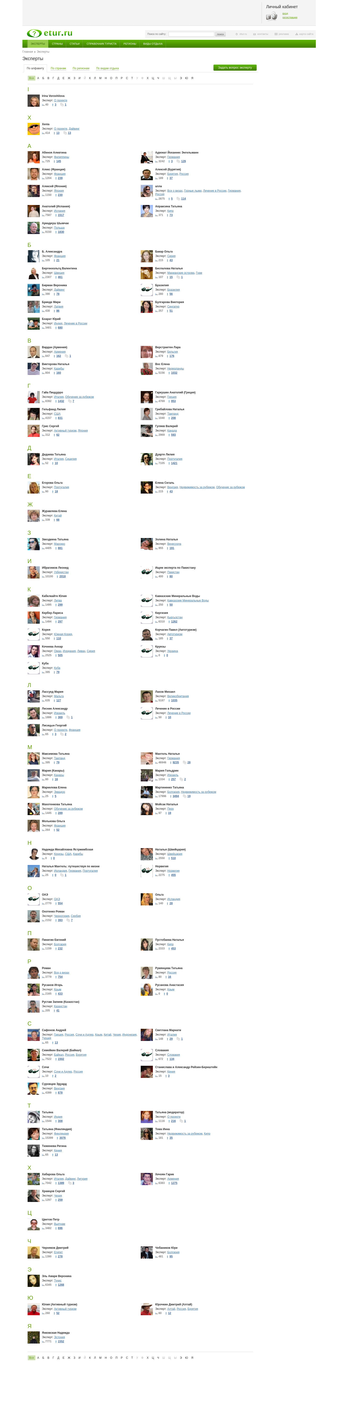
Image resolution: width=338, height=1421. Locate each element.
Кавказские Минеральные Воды (177, 596)
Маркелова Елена (54, 787)
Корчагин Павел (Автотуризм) (176, 629)
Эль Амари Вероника (57, 1276)
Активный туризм (65, 430)
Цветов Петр (51, 1219)
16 (56, 779)
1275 (174, 1183)
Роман (46, 968)
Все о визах (175, 190)
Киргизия (161, 613)
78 (57, 294)
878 (60, 1092)
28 (189, 762)
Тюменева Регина (54, 1146)
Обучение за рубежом (79, 397)
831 (60, 418)
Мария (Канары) (53, 770)
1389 (61, 1183)
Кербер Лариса (52, 613)
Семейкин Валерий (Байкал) (61, 1050)
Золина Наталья (166, 539)
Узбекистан (61, 572)
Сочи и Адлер (84, 1034)
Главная (27, 51)
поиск (220, 34)
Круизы (160, 646)
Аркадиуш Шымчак (55, 223)
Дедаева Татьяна (54, 454)
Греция (171, 397)
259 (60, 1199)
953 (173, 401)
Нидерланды (175, 368)
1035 (174, 700)
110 (58, 638)
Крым (57, 989)
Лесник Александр (55, 708)
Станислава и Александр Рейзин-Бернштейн (186, 1067)
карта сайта (306, 34)
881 (60, 548)
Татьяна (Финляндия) (57, 1129)
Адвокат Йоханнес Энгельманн (176, 152)
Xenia (46, 124)
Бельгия (172, 351)
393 (60, 920)
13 (57, 133)
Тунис (57, 1280)
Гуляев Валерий (166, 426)
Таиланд (172, 413)
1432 (61, 401)
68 (57, 519)
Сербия (76, 916)
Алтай (171, 1309)
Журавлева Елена (54, 511)
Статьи (74, 43)
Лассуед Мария (52, 691)
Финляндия (61, 1133)
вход (285, 13)
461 (60, 277)
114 (183, 198)
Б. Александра (52, 251)
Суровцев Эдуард (54, 1084)
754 (60, 976)
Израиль (59, 713)
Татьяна (47, 1112)
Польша (59, 227)
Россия (184, 174)
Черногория (61, 916)
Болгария (173, 792)
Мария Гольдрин (167, 770)
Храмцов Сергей (53, 1191)
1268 (61, 1284)
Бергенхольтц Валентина (59, 268)
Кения (171, 1071)
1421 (174, 463)
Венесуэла (174, 544)
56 (171, 294)
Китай (57, 515)
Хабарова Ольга (53, 1174)
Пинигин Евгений (54, 939)
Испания (59, 210)
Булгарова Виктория (169, 302)
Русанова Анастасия (169, 985)
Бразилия (162, 285)
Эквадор (59, 792)
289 (60, 813)
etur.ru (243, 34)
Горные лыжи (193, 190)
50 (171, 604)
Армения (59, 351)
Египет (58, 1252)
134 (171, 1059)
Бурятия (172, 174)
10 (56, 463)
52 (57, 829)
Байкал (58, 1054)
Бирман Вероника (54, 285)
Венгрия (172, 487)
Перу (170, 808)
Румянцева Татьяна (169, 968)
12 (169, 1313)
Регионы (129, 43)
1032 (174, 372)
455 (173, 875)
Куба (45, 663)
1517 (61, 215)
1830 (61, 232)
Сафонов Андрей (54, 1030)
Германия (173, 157)
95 (171, 1256)
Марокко (59, 544)
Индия (58, 323)
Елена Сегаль (164, 482)
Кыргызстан (175, 617)
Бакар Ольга (164, 251)
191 (171, 548)
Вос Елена (162, 364)
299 (60, 604)
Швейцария (174, 854)
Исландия (173, 899)
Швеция (59, 273)
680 (60, 327)
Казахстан (60, 1006)
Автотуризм (175, 634)
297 (60, 621)
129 (183, 161)
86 (57, 310)
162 (58, 356)
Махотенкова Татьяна (57, 804)
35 (171, 1137)
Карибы (59, 368)
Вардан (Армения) (54, 347)
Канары (59, 775)
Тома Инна (162, 1129)
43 (171, 260)
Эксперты (38, 43)
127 (58, 700)
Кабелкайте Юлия (54, 596)
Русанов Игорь (52, 985)
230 (60, 195)
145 (58, 161)
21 (57, 260)
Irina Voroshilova (53, 96)
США (57, 413)
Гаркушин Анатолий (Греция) (175, 392)
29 (171, 1038)
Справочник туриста (101, 43)
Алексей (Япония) (54, 186)
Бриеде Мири (51, 302)
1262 (174, 621)
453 (173, 948)
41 (57, 1010)
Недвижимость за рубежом (197, 487)
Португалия (174, 459)
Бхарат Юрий (51, 319)
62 (57, 434)
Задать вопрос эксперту (235, 67)
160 (58, 372)
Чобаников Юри (166, 1247)
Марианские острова (180, 273)
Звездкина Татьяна (55, 539)
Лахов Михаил (165, 691)
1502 (61, 1059)
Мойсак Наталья (166, 804)
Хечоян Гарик (164, 1174)
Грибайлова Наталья (169, 409)
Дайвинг (74, 128)
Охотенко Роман (53, 911)
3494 (176, 796)
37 (171, 178)
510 (173, 858)
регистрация (290, 17)
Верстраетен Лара (167, 347)
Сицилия (71, 459)
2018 (62, 576)
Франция (59, 174)
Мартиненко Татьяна (169, 787)
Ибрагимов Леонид (55, 567)
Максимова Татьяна (56, 753)
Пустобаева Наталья (169, 939)
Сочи (45, 1067)
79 (57, 672)
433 (60, 993)
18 (56, 491)
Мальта (59, 696)
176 (171, 356)
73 (171, 215)
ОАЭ (45, 894)
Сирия (171, 256)
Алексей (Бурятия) (168, 169)
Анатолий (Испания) (56, 206)
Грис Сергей (50, 426)
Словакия (162, 1050)
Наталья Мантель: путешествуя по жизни (71, 866)
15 (171, 277)
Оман (57, 651)
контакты (262, 34)
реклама (284, 34)
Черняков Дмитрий (55, 1247)
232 (60, 948)
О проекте (60, 100)
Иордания (69, 651)
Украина (172, 651)
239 (60, 178)
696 (60, 1228)
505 (60, 655)
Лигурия (82, 1178)
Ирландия (60, 870)
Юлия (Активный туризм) (59, 1304)
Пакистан (173, 572)
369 (60, 717)
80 (171, 576)
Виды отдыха (152, 43)
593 (173, 434)
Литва (58, 600)
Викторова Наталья (55, 364)
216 (173, 1121)
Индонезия (129, 1034)
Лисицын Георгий (54, 725)
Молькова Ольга (53, 821)
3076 (62, 1137)
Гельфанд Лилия (54, 409)
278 (60, 1256)
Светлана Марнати (168, 1030)
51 (171, 310)
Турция (46, 1038)
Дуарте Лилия (165, 454)
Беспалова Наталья (169, 268)
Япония (59, 190)
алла (158, 186)
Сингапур (173, 306)
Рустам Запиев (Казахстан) (60, 1001)
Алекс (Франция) (53, 169)
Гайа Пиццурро (52, 392)
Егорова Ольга (52, 482)
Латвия (58, 306)
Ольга (159, 894)
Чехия (117, 1034)
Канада (172, 430)
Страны (57, 43)
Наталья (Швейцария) (170, 849)
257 (173, 779)
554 (60, 903)
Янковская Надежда (56, 1332)
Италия (59, 397)
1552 (61, 1341)
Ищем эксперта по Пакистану (175, 567)
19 (189, 796)
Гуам (199, 273)
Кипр (170, 210)
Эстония (59, 1337)
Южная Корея (63, 634)
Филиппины (61, 157)
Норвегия (162, 866)
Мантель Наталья (167, 753)
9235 (176, 762)
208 (173, 418)
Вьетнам (59, 1224)
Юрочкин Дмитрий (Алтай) (173, 1304)
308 (60, 1121)
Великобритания (178, 696)
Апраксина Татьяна (168, 206)
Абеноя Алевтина (54, 152)
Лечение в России (215, 190)
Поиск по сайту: (156, 34)
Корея (46, 629)
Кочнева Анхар (52, 646)
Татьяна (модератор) (169, 1112)
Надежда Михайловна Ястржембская (67, 849)
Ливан (81, 651)
